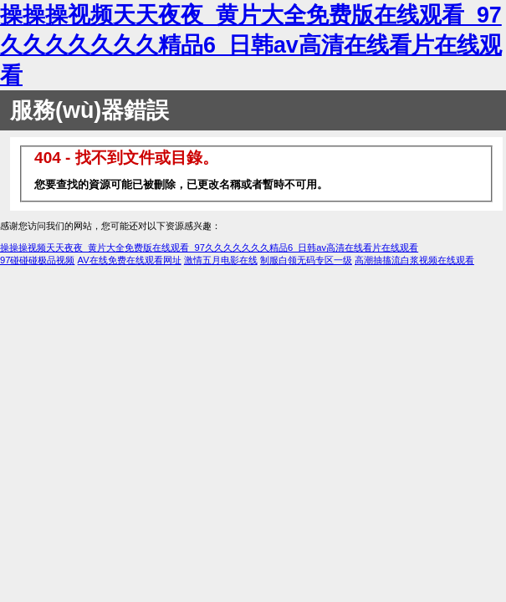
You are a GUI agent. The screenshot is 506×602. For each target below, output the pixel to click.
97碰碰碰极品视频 (37, 260)
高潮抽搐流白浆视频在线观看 (414, 260)
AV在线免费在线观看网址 (129, 260)
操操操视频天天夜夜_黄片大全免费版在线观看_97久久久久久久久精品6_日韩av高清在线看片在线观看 (251, 45)
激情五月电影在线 (221, 260)
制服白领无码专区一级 (306, 260)
